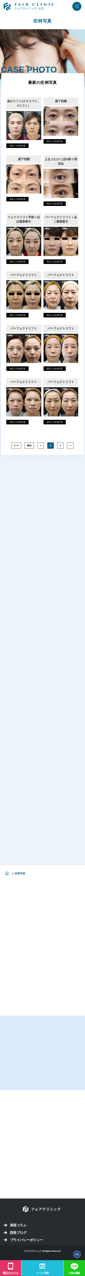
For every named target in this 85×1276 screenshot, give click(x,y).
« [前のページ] (40, 445)
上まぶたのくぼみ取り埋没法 (61, 161)
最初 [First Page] (29, 445)
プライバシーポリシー (26, 1240)
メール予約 (42, 1273)
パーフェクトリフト (23, 275)
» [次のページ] (70, 445)
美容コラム (18, 1225)
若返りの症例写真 (17, 146)
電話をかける (10, 1273)
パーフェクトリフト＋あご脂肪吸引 (61, 219)
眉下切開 (61, 101)
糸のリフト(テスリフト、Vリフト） (23, 103)
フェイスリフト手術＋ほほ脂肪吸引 (23, 219)
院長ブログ (18, 1233)
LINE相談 (74, 1273)
